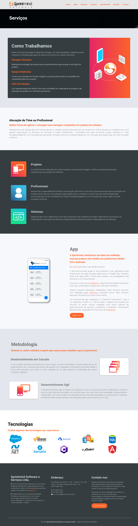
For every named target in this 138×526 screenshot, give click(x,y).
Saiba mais (77, 315)
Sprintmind (105, 4)
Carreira (116, 4)
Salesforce (94, 283)
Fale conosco (99, 506)
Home (68, 4)
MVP (76, 267)
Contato (125, 4)
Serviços (84, 4)
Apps (76, 4)
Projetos (93, 4)
